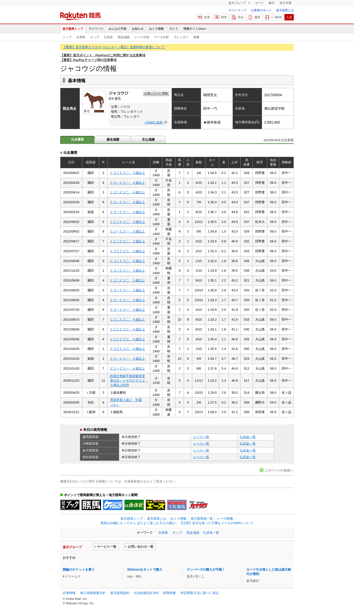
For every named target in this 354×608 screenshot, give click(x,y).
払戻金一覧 (248, 437)
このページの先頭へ (279, 470)
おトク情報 (156, 29)
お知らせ (138, 29)
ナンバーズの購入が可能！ (206, 569)
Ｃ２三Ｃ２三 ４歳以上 (127, 329)
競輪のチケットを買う (79, 569)
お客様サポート (261, 10)
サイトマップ (237, 10)
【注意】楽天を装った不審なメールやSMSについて (216, 523)
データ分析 (161, 37)
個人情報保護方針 (93, 593)
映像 (196, 37)
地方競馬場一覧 (202, 518)
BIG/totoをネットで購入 (144, 569)
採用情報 (169, 593)
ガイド (173, 29)
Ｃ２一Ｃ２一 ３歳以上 (127, 231)
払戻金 (108, 37)
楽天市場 (285, 3)
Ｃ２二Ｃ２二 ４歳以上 (127, 319)
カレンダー (181, 37)
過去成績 (112, 139)
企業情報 (69, 593)
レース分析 (141, 37)
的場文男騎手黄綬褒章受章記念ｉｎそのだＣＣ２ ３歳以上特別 (129, 380)
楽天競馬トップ (72, 29)
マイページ (95, 29)
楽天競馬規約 (119, 593)
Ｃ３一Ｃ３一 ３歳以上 (127, 290)
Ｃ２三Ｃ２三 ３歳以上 (127, 251)
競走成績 (124, 37)
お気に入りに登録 (156, 93)
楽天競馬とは (285, 10)
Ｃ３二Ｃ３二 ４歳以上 (127, 192)
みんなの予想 (117, 29)
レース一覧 (201, 437)
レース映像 (225, 518)
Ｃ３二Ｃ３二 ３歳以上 (127, 173)
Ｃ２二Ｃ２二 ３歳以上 (127, 222)
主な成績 (148, 139)
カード (259, 3)
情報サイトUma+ (194, 29)
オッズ (94, 37)
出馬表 (80, 37)
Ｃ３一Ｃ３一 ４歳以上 (127, 183)
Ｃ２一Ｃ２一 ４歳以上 (127, 368)
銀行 (272, 3)
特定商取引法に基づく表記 (199, 593)
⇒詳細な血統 (153, 122)
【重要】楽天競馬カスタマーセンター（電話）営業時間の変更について (114, 47)
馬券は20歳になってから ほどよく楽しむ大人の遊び (138, 523)
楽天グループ (237, 3)
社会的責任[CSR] (146, 593)
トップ (67, 37)
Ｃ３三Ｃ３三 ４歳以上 (127, 349)
